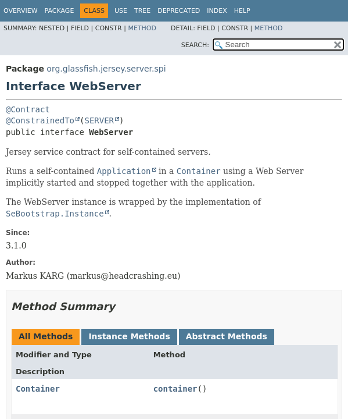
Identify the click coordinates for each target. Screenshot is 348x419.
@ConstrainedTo (40, 120)
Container (38, 388)
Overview (20, 11)
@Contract (28, 109)
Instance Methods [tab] (129, 336)
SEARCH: (195, 45)
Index (217, 11)
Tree (142, 11)
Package (59, 11)
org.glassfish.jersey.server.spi (106, 68)
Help (242, 11)
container (175, 388)
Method (142, 28)
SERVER (99, 120)
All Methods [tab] (46, 336)
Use (120, 11)
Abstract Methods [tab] (226, 336)
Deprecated (178, 11)
